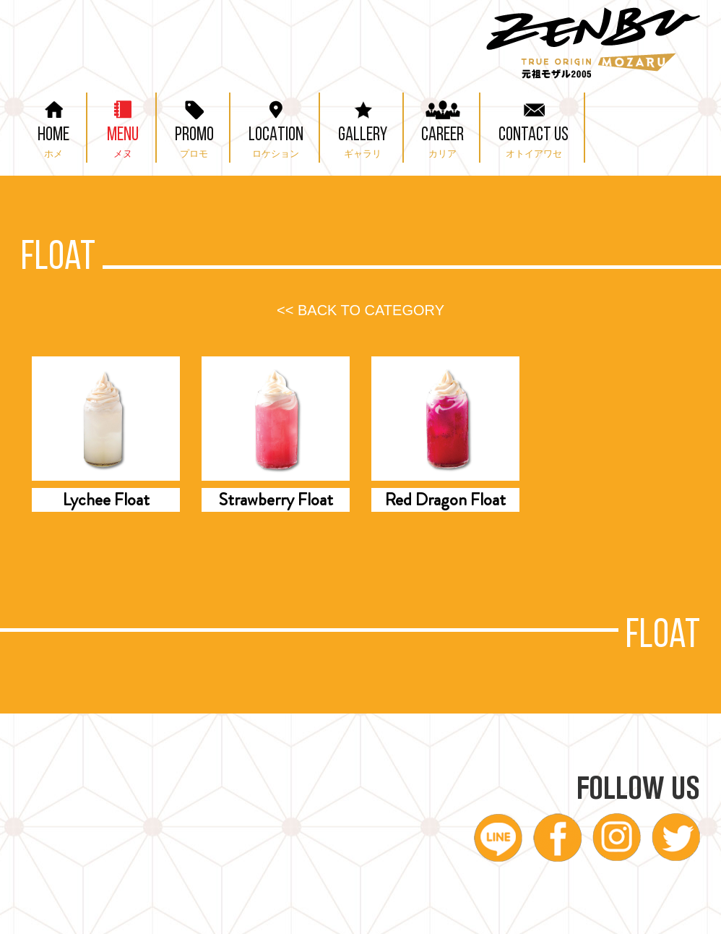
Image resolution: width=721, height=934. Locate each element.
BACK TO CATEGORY (360, 310)
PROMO (194, 126)
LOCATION (276, 126)
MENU (122, 126)
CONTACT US (533, 126)
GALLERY (362, 126)
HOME (53, 126)
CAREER (442, 126)
